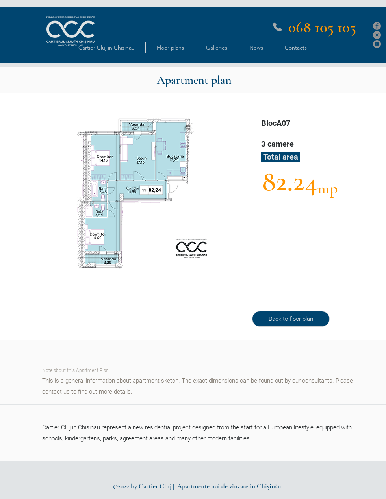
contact (52, 391)
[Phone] (277, 27)
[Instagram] (377, 35)
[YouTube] (377, 44)
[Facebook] (377, 26)
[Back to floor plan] (291, 319)
